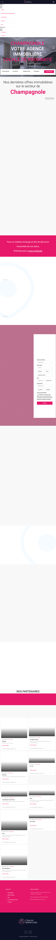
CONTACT (3, 20)
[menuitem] (8, 32)
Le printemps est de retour (8, 799)
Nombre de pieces (26, 71)
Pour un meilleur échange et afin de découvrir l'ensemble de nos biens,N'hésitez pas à (28, 246)
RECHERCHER (49, 71)
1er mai (31, 766)
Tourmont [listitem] (9, 902)
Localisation (15, 71)
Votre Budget (36, 71)
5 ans (3, 833)
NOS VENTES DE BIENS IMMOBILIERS (7, 13)
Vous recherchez (5, 71)
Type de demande (41, 359)
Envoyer (45, 403)
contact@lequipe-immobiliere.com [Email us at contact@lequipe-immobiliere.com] (39, 899)
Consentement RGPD (41, 392)
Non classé (11, 739)
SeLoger (4, 741)
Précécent (47, 98)
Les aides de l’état (34, 739)
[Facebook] (25, 932)
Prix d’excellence (6, 868)
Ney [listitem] (8, 897)
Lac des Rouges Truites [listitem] (12, 899)
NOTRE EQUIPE (3, 17)
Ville (38, 378)
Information (39, 365)
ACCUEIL (2, 9)
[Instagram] (30, 932)
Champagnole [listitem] (10, 892)
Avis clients (32, 821)
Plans (31, 798)
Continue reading (5, 745)
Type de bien (40, 383)
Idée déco (4, 775)
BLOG (2, 24)
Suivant (52, 98)
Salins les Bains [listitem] (10, 895)
